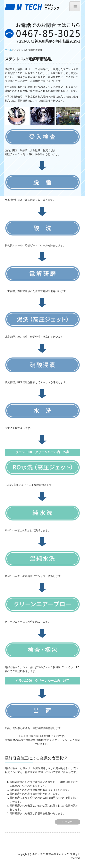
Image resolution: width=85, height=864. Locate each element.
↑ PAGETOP (67, 822)
